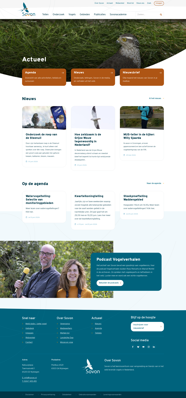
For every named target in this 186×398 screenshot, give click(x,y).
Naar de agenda (154, 183)
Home (24, 22)
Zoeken (137, 9)
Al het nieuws (155, 98)
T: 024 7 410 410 (29, 381)
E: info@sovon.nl (29, 378)
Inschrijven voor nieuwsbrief (140, 326)
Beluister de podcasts (109, 283)
